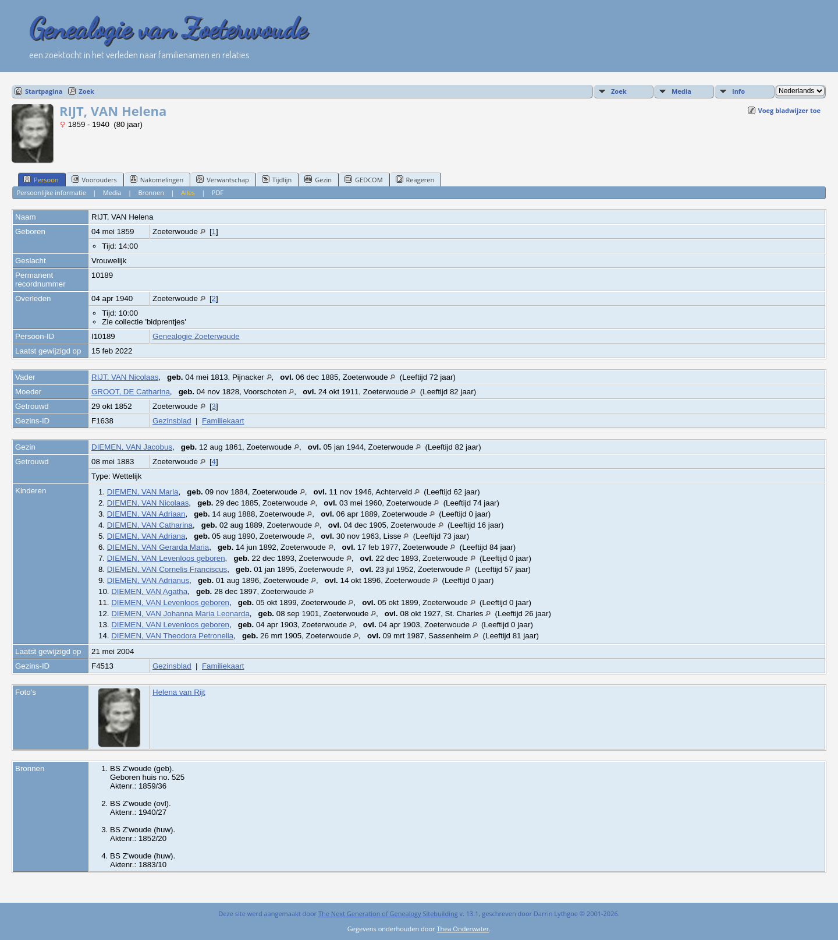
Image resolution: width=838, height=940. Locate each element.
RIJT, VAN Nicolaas (124, 377)
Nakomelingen (156, 179)
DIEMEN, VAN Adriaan (146, 514)
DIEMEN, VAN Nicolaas (148, 503)
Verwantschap (222, 179)
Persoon (41, 179)
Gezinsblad (171, 420)
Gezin (318, 179)
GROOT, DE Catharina (130, 391)
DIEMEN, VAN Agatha (149, 591)
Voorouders (94, 179)
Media (681, 91)
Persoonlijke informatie (51, 192)
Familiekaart (223, 420)
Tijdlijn (277, 179)
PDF (217, 192)
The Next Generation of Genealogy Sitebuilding (388, 913)
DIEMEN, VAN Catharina (150, 525)
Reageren (415, 179)
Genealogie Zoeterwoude (196, 336)
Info (738, 91)
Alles (188, 192)
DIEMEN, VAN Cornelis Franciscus (167, 569)
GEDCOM (363, 179)
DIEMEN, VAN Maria (143, 491)
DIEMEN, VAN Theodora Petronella (172, 635)
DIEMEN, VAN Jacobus (131, 447)
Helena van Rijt (178, 692)
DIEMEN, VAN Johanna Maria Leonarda (180, 613)
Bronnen (151, 192)
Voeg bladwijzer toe (789, 110)
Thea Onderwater (462, 928)
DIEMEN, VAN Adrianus (148, 580)
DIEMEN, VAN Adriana (146, 536)
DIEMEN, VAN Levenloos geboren (166, 558)
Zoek (86, 91)
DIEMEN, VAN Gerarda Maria (158, 547)
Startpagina (43, 91)
